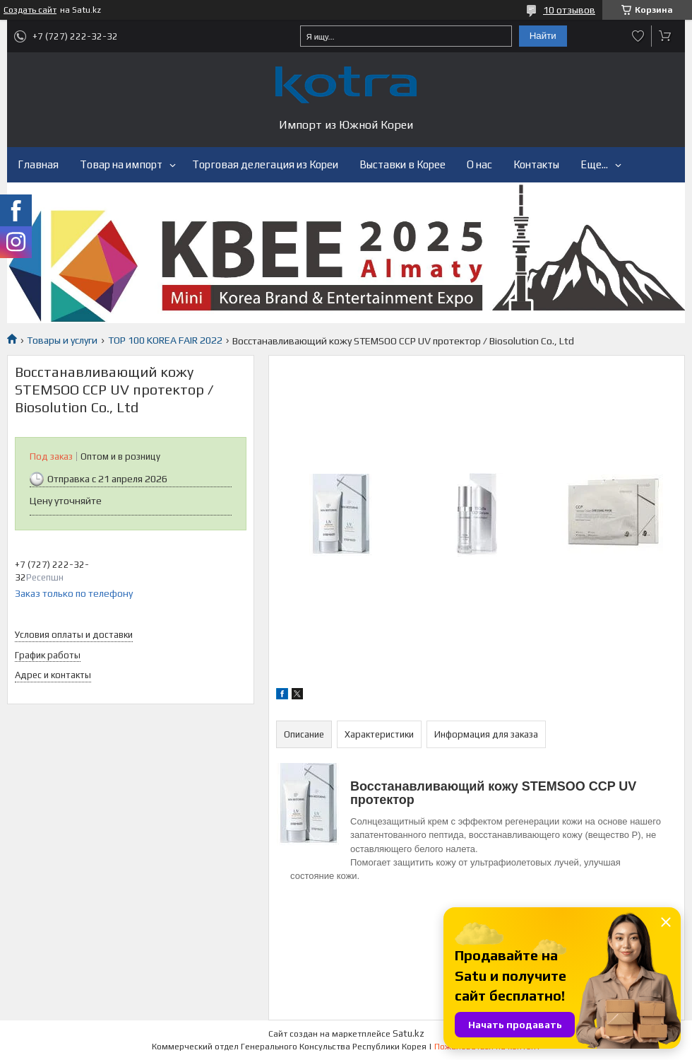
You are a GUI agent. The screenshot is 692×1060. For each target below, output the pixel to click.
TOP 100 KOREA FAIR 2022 (165, 340)
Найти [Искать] (543, 35)
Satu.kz (408, 1033)
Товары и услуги (62, 340)
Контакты (536, 164)
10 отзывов (569, 10)
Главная (38, 164)
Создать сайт (30, 10)
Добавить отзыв (638, 36)
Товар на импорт (121, 164)
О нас (479, 164)
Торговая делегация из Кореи (265, 164)
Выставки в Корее (402, 164)
